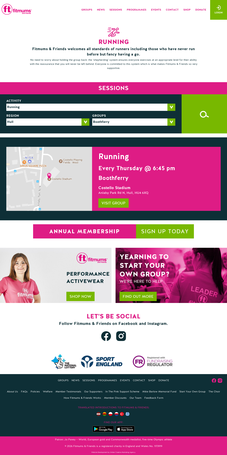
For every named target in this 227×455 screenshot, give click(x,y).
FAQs (24, 391)
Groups (86, 10)
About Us (12, 391)
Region (12, 115)
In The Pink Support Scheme (122, 391)
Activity (13, 101)
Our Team (135, 398)
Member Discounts (115, 398)
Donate (200, 10)
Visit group (113, 203)
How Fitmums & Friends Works (82, 398)
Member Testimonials (68, 391)
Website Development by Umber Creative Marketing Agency (113, 452)
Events (156, 10)
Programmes (136, 10)
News (101, 10)
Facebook (128, 324)
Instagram (157, 324)
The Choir (214, 391)
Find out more (138, 297)
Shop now (80, 297)
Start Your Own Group (192, 391)
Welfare (47, 391)
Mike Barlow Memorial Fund (159, 391)
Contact (172, 10)
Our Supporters (93, 391)
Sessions (115, 10)
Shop (187, 10)
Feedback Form (153, 398)
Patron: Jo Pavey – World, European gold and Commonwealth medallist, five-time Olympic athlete (113, 439)
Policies (35, 391)
